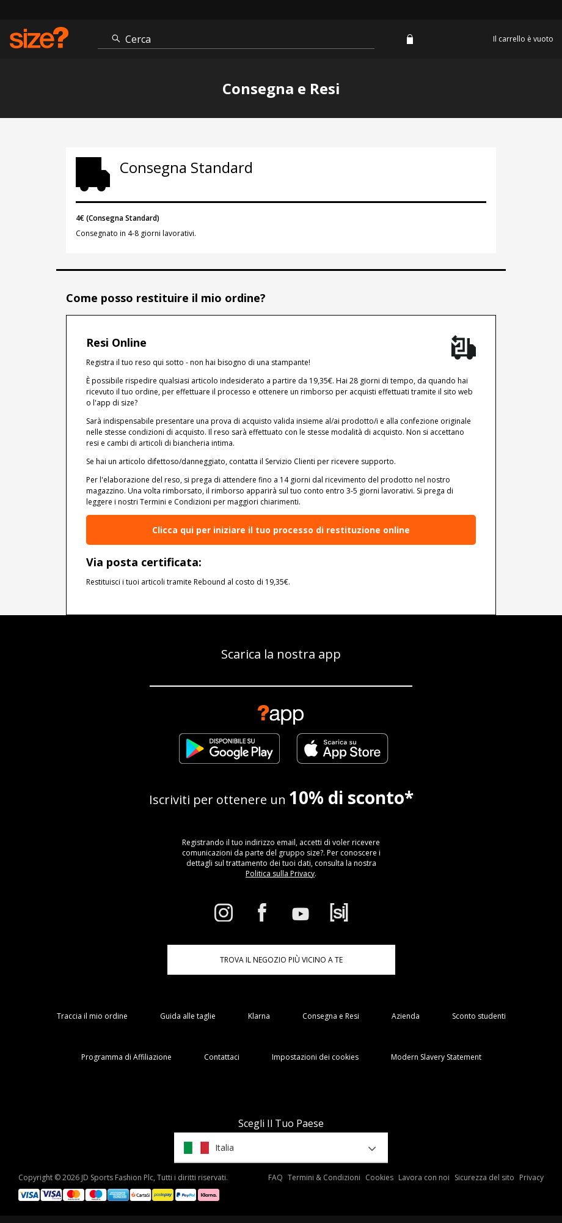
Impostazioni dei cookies (315, 1057)
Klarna (259, 1016)
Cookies (379, 1177)
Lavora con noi (424, 1177)
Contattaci (221, 1057)
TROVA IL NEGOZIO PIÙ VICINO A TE (281, 960)
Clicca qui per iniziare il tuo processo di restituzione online (281, 530)
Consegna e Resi (330, 1016)
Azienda (406, 1016)
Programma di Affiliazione (126, 1057)
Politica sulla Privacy (280, 873)
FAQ (275, 1177)
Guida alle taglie (188, 1016)
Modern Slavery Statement (436, 1057)
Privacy (531, 1177)
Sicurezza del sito (484, 1177)
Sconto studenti (479, 1016)
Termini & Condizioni (324, 1177)
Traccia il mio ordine (92, 1016)
